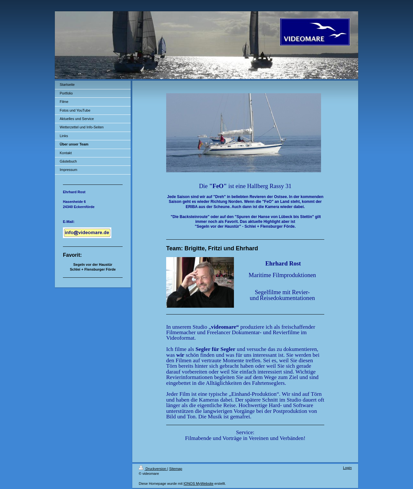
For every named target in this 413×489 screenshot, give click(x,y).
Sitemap (175, 469)
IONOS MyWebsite (199, 483)
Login (347, 468)
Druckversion (153, 469)
